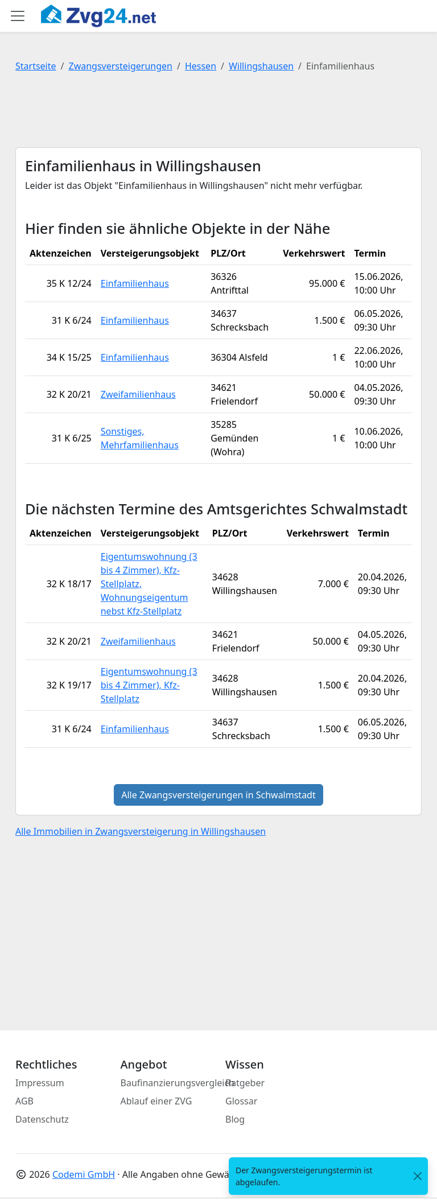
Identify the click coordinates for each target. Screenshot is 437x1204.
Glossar (241, 1101)
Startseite (35, 66)
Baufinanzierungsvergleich (178, 1083)
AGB (24, 1101)
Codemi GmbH (83, 1174)
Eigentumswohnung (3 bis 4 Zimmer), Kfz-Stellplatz (149, 685)
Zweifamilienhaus (138, 394)
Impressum (39, 1083)
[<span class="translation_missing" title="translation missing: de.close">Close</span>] (417, 1176)
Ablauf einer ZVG (156, 1101)
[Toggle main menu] (17, 16)
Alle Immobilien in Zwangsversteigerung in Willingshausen (140, 831)
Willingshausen (261, 66)
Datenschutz (42, 1119)
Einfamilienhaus (135, 283)
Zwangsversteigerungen (120, 66)
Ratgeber (245, 1083)
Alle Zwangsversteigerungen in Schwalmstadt (218, 795)
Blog (235, 1119)
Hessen (200, 66)
